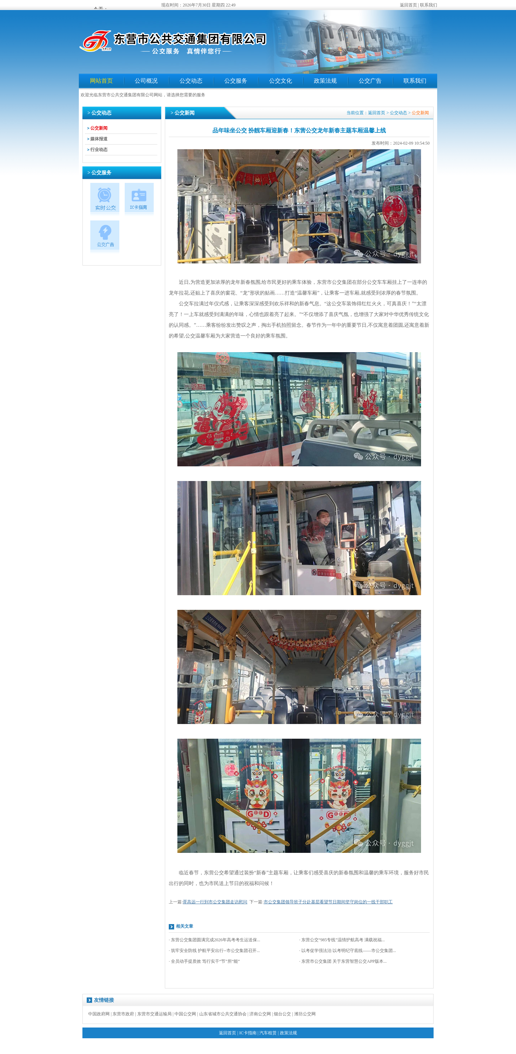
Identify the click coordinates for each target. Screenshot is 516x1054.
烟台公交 (282, 1013)
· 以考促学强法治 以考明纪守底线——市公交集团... (347, 950)
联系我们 (428, 5)
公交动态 (191, 81)
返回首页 (408, 5)
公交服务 (235, 81)
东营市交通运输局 (154, 1013)
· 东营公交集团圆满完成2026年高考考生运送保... (214, 939)
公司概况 (146, 81)
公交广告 (370, 81)
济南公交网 (260, 1013)
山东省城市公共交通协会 (223, 1013)
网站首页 (101, 81)
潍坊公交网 (305, 1013)
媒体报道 (99, 138)
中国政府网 (99, 1013)
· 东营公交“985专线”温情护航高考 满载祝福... (342, 939)
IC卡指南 (248, 1032)
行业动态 (99, 149)
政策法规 (325, 81)
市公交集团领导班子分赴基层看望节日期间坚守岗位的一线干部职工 (328, 901)
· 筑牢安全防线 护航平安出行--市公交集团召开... (214, 950)
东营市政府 (123, 1013)
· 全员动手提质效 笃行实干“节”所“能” (204, 961)
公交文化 (280, 81)
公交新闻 (99, 128)
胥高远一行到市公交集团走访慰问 (215, 901)
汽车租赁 (268, 1032)
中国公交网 (185, 1013)
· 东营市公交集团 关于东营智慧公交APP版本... (343, 961)
